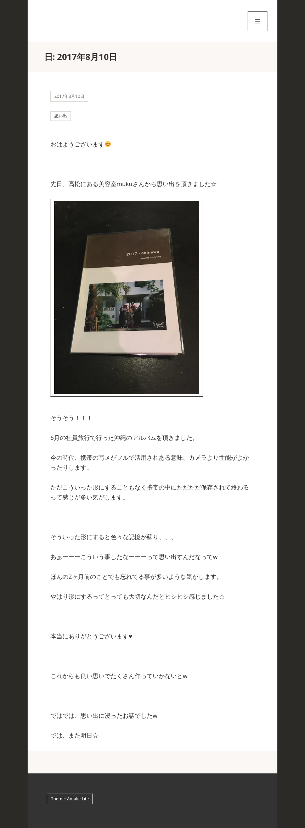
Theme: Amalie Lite (70, 799)
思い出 (60, 116)
